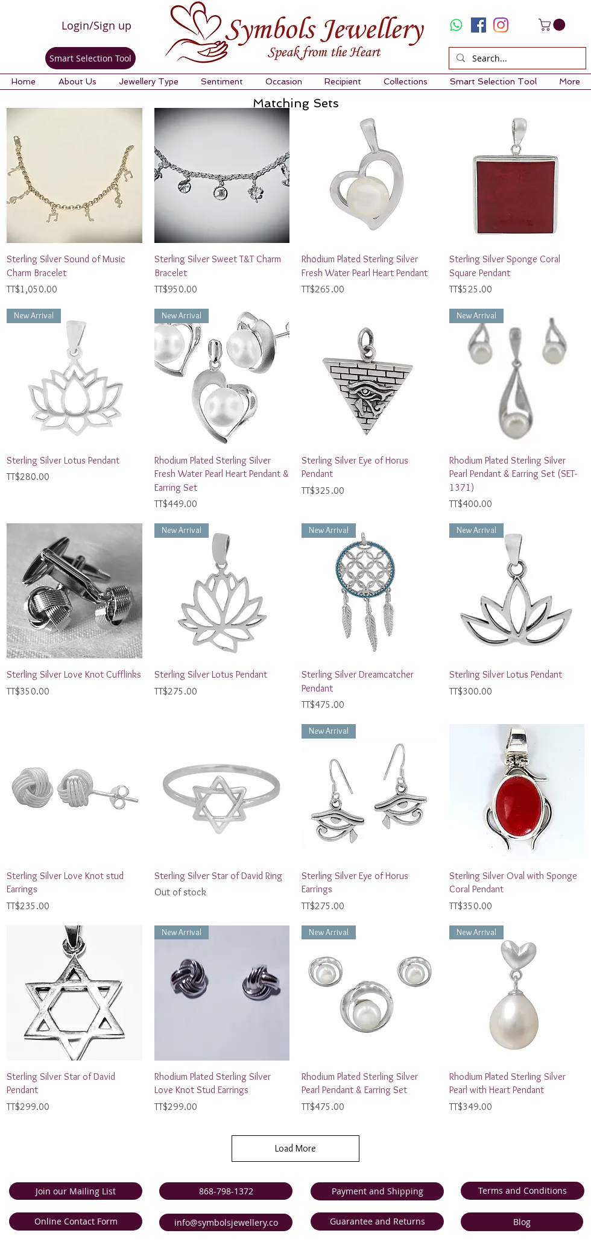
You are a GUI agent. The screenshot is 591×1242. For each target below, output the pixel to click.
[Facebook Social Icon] (478, 25)
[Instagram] (500, 25)
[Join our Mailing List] (75, 1191)
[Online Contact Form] (75, 1221)
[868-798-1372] (225, 1191)
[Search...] (516, 58)
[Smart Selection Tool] (90, 58)
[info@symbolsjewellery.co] (225, 1222)
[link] (553, 25)
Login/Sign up (96, 25)
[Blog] (522, 1221)
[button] (77, 81)
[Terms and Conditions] (522, 1191)
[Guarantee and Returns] (377, 1221)
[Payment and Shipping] (377, 1191)
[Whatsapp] (456, 25)
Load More (295, 1148)
